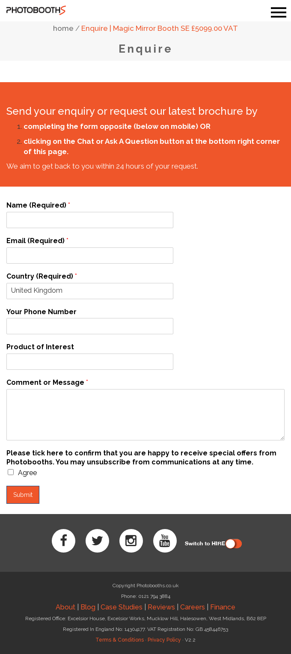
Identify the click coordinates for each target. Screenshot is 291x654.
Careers (192, 607)
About (65, 607)
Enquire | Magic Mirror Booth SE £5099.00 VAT (159, 28)
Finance (222, 607)
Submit (23, 494)
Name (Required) (38, 205)
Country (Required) (41, 276)
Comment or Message (47, 382)
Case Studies (122, 607)
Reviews (161, 607)
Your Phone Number (41, 312)
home (63, 28)
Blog (87, 607)
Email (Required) (37, 241)
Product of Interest (40, 347)
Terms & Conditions (119, 640)
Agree (27, 473)
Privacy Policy (164, 640)
